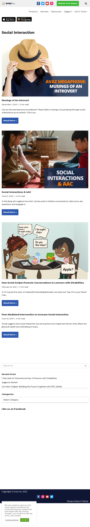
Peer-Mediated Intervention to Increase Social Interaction (35, 314)
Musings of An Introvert (15, 100)
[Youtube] (47, 3)
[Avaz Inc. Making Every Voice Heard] (9, 3)
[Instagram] (51, 3)
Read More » (9, 121)
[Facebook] (38, 3)
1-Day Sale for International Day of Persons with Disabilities (29, 378)
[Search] (86, 3)
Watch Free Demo (67, 3)
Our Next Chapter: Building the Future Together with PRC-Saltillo (32, 387)
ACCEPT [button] (25, 520)
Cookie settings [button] (11, 520)
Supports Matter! (10, 382)
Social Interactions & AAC (16, 192)
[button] (38, 11)
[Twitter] (42, 3)
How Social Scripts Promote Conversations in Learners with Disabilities (43, 283)
